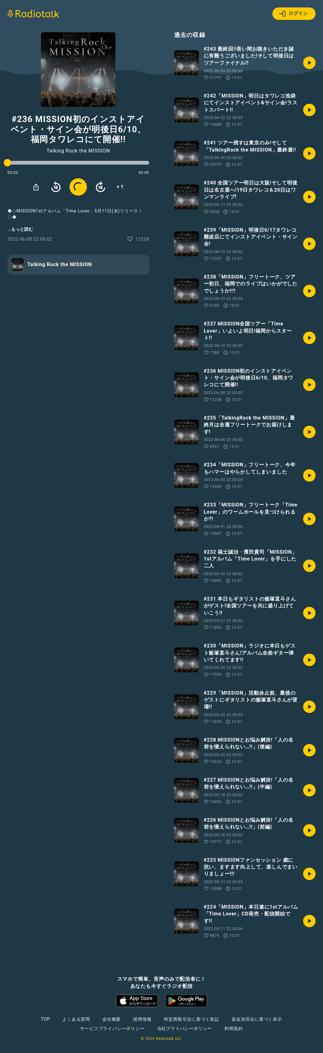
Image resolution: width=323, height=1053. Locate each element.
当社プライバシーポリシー (184, 1028)
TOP (45, 1019)
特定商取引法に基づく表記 (191, 1019)
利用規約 (233, 1028)
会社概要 (111, 1019)
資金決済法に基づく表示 (256, 1019)
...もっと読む (20, 229)
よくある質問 (76, 1019)
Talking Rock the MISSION (78, 150)
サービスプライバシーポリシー (112, 1028)
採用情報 (142, 1019)
